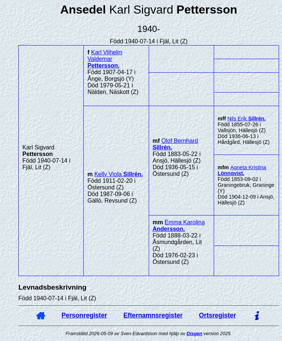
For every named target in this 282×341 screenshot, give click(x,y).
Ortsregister (217, 315)
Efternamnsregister (152, 315)
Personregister (84, 315)
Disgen (194, 333)
